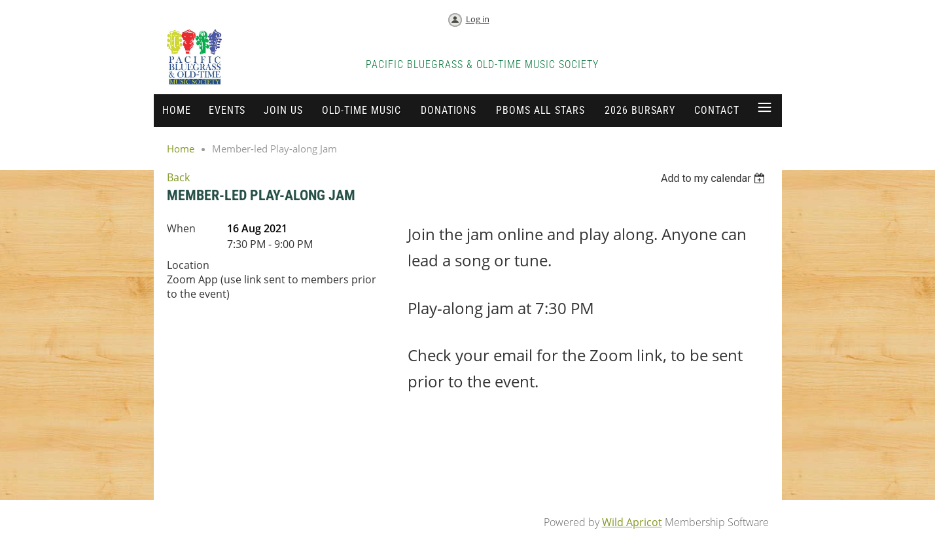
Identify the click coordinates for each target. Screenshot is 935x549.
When (181, 228)
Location (188, 265)
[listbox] (715, 178)
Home (180, 148)
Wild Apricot (632, 522)
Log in (477, 19)
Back (178, 177)
